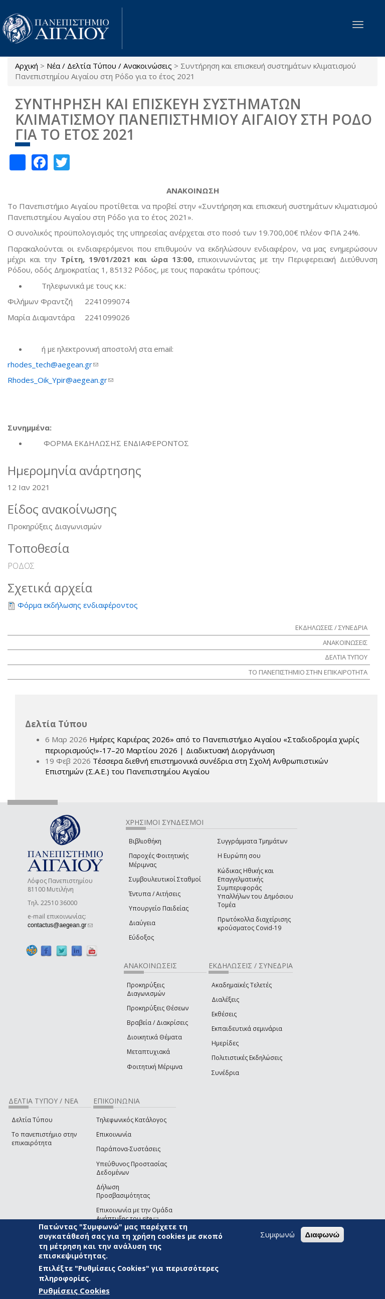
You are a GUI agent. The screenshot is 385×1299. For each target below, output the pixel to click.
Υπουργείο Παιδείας (158, 908)
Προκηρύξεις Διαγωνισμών (146, 989)
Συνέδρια (225, 1072)
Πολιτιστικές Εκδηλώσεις (247, 1057)
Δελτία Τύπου (32, 1120)
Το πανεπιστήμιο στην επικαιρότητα (44, 1138)
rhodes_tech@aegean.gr (53, 364)
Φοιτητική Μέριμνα (154, 1066)
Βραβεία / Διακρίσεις (157, 1022)
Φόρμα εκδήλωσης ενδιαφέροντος (78, 605)
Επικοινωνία (113, 1134)
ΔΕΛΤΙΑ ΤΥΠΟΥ (346, 657)
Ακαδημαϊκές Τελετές (242, 985)
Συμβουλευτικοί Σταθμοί (165, 879)
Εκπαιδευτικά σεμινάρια (247, 1028)
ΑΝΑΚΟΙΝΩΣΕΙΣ (345, 642)
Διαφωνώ (322, 1234)
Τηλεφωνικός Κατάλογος (131, 1120)
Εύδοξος (141, 937)
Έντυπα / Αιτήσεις (154, 894)
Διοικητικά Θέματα (154, 1037)
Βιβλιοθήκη (145, 841)
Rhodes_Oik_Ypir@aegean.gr (60, 380)
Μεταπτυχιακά (148, 1051)
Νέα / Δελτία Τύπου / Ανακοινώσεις (109, 66)
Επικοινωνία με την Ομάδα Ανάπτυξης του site (134, 1214)
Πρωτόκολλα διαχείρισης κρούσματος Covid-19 (254, 923)
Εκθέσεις (224, 1014)
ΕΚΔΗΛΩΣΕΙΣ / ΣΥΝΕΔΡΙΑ (331, 627)
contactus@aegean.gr (60, 925)
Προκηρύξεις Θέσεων (157, 1008)
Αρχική (26, 66)
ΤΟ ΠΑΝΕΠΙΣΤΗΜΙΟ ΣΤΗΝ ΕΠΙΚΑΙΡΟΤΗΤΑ (308, 672)
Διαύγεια (142, 923)
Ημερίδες (225, 1043)
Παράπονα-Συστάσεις (128, 1149)
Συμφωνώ (277, 1234)
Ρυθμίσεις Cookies (74, 1290)
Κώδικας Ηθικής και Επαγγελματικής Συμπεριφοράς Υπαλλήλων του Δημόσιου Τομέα (255, 888)
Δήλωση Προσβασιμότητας (123, 1191)
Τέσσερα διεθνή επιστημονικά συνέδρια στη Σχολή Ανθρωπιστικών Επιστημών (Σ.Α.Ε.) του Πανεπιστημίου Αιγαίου (186, 766)
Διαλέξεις (225, 999)
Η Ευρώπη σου (239, 855)
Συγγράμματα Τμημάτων (252, 841)
